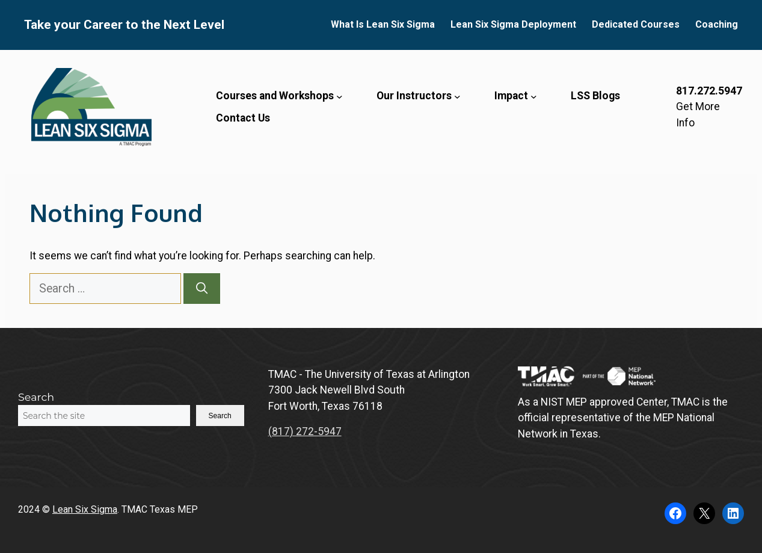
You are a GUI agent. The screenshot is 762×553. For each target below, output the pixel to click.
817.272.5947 (709, 91)
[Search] (201, 288)
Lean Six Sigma (84, 509)
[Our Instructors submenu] (457, 96)
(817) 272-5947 (305, 431)
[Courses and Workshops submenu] (339, 96)
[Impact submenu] (533, 96)
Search (36, 397)
